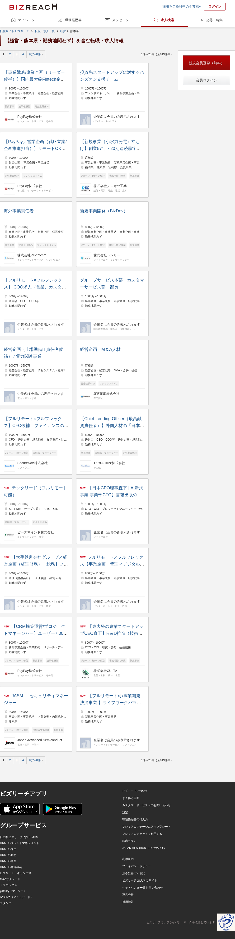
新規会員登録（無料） (206, 63)
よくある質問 (130, 798)
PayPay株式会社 (29, 117)
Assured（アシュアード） (16, 897)
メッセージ (120, 20)
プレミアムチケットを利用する (142, 833)
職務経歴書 (73, 20)
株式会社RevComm (31, 255)
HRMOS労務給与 (11, 867)
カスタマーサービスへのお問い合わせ (146, 805)
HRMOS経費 (8, 861)
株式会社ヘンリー (107, 255)
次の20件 (35, 54)
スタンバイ (7, 903)
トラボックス (8, 885)
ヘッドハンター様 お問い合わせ (142, 887)
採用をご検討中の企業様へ (182, 6)
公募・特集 (214, 20)
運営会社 (128, 894)
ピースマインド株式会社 (35, 532)
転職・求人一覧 (45, 31)
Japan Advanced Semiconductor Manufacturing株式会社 (42, 740)
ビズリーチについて (135, 791)
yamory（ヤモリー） (13, 891)
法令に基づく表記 (133, 873)
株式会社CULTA (105, 671)
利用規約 (128, 859)
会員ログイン (206, 80)
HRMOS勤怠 (8, 855)
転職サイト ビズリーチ (14, 31)
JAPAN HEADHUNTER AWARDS (143, 848)
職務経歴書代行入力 (135, 819)
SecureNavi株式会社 (32, 463)
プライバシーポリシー (136, 866)
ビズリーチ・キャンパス (15, 873)
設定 (125, 812)
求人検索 (167, 20)
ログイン (214, 6)
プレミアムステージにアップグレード (146, 826)
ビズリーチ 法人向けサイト (139, 880)
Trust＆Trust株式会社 (109, 463)
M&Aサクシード (10, 879)
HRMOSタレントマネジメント (19, 843)
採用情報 (128, 902)
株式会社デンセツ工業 (110, 186)
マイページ (26, 20)
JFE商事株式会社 (106, 394)
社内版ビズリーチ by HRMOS (19, 837)
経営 (63, 31)
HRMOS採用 (8, 849)
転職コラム (129, 841)
